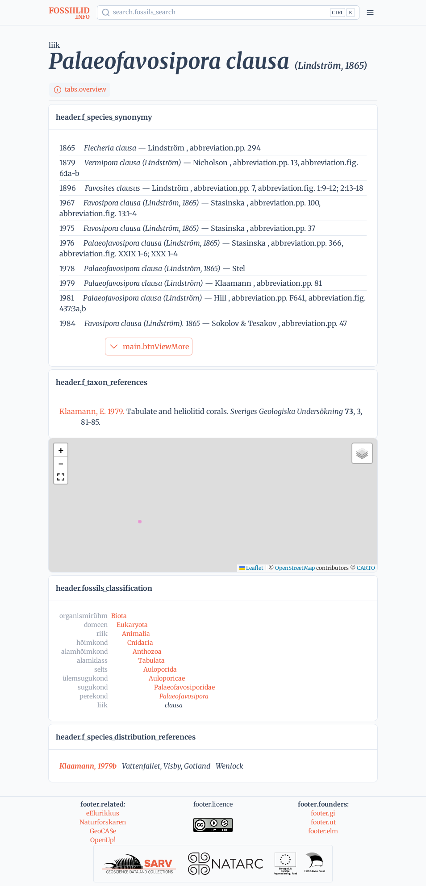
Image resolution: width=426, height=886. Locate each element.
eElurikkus (102, 813)
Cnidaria (140, 643)
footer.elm (323, 831)
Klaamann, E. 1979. (92, 411)
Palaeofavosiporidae (184, 687)
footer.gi (323, 813)
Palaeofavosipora (184, 696)
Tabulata (151, 660)
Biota (119, 616)
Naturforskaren (102, 822)
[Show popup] (228, 12)
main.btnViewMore (149, 346)
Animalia (136, 634)
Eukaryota (132, 625)
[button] (60, 450)
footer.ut (323, 822)
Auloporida (160, 669)
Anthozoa (147, 652)
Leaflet (251, 567)
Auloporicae (167, 678)
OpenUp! (103, 840)
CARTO (366, 567)
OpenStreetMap (295, 567)
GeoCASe (103, 831)
